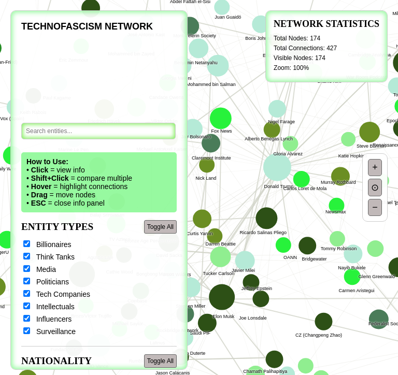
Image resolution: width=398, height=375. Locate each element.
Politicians (46, 282)
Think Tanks (49, 257)
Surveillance (49, 331)
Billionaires (47, 244)
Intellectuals (49, 306)
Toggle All (160, 226)
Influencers (47, 319)
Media (39, 269)
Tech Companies (56, 294)
